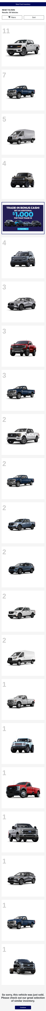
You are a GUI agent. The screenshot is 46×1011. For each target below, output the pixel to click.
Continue (23, 1007)
